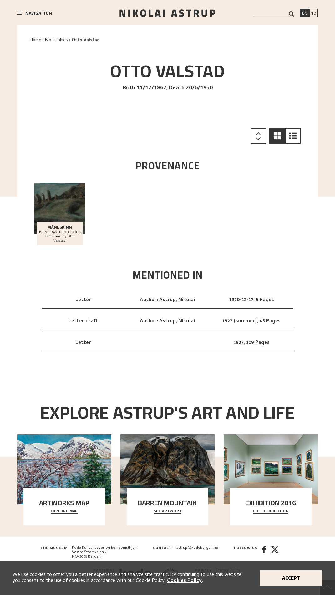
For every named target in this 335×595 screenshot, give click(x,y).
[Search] (291, 14)
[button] (277, 136)
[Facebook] (264, 552)
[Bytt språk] (313, 14)
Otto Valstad (86, 40)
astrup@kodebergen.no (197, 548)
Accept (291, 578)
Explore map (64, 511)
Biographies (56, 40)
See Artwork (168, 511)
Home (35, 40)
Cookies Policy (184, 581)
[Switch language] (304, 14)
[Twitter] (275, 552)
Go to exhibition (271, 511)
